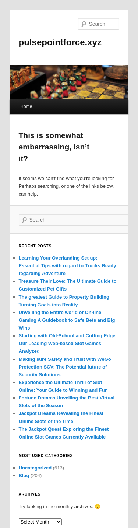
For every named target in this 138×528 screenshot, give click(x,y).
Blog (24, 475)
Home (26, 106)
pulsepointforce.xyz (60, 42)
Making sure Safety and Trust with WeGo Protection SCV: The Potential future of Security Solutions (65, 366)
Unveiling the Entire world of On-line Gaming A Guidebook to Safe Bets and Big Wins (67, 320)
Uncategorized (35, 468)
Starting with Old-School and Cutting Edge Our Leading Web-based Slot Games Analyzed (67, 343)
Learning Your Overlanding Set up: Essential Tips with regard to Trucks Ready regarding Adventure (67, 265)
